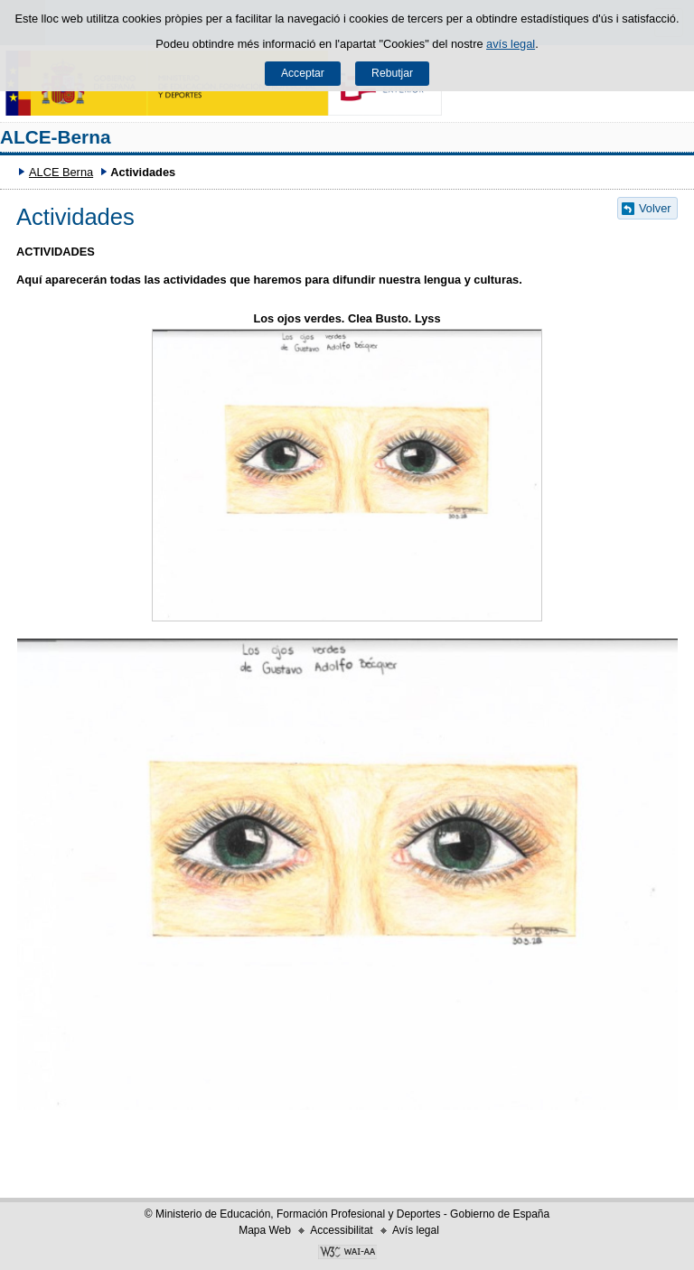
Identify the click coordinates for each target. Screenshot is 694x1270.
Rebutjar (392, 73)
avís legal (510, 44)
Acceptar (302, 73)
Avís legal (415, 1230)
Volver (655, 208)
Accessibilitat (341, 1230)
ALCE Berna (61, 172)
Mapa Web (265, 1230)
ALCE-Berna (55, 136)
